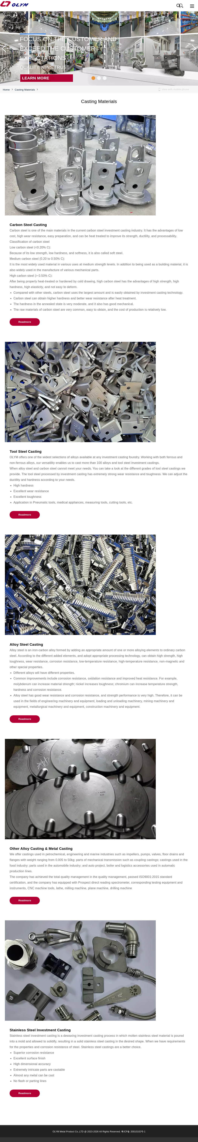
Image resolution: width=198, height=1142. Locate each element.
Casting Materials (25, 89)
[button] (93, 78)
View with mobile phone (175, 89)
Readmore (24, 321)
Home (6, 89)
